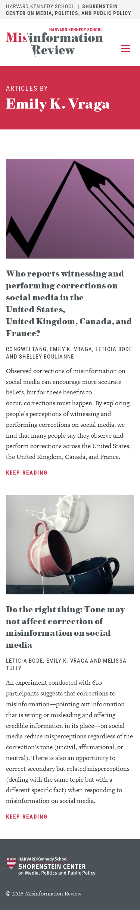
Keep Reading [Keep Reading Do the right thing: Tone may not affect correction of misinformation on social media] (27, 816)
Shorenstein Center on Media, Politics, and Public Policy (68, 9)
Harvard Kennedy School (40, 6)
